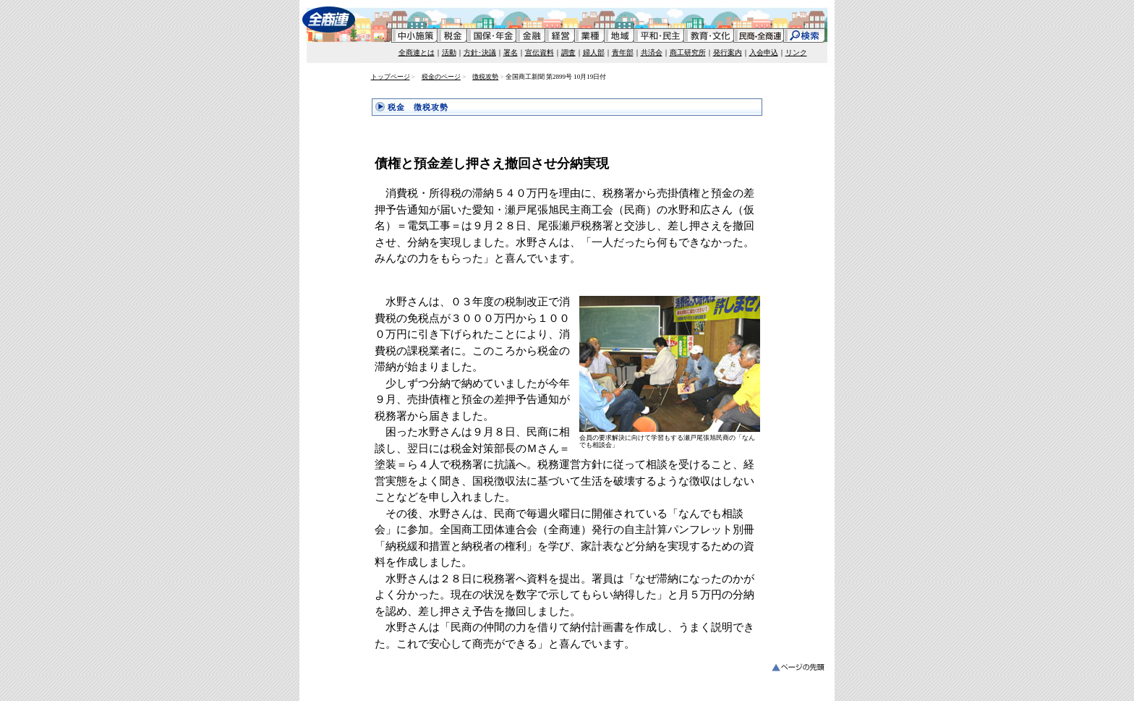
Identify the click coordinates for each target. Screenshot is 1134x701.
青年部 (623, 52)
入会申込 (763, 52)
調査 (568, 52)
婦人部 (594, 52)
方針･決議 (480, 52)
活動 (449, 52)
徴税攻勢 (485, 76)
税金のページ (441, 76)
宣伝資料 (539, 52)
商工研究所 (688, 52)
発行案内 (727, 52)
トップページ (390, 76)
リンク (796, 52)
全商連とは (416, 52)
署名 (510, 52)
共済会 (651, 52)
